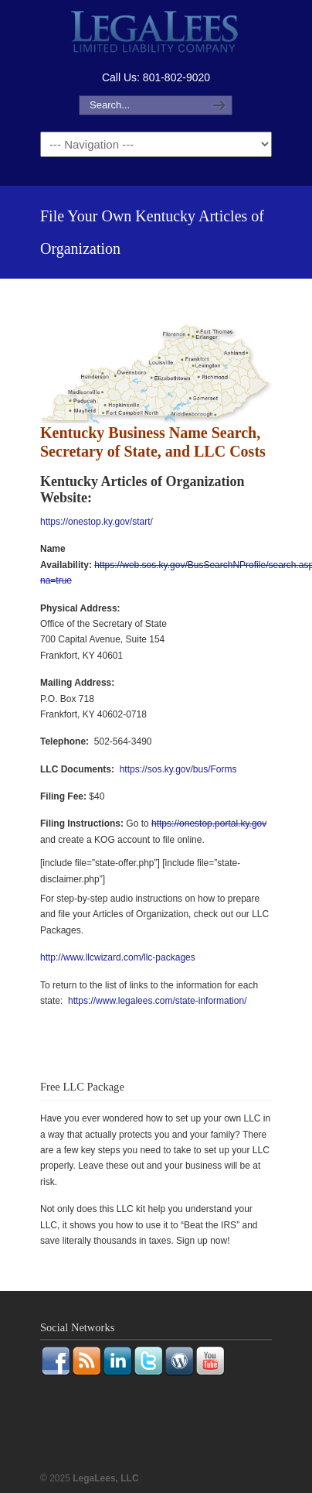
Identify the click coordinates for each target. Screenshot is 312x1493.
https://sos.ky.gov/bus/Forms (178, 769)
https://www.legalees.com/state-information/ (157, 1000)
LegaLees (156, 34)
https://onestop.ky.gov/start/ (96, 521)
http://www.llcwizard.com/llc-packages (117, 957)
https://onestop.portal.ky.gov (208, 823)
